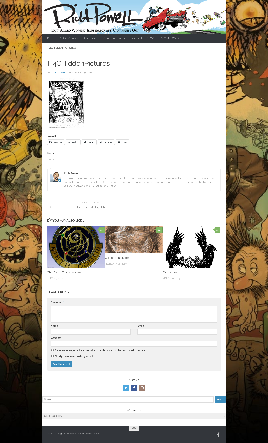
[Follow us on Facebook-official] (218, 435)
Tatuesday (170, 272)
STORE (151, 38)
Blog (50, 38)
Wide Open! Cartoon (115, 38)
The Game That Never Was (65, 272)
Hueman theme (91, 433)
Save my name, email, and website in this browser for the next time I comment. (100, 350)
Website (56, 337)
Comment (57, 302)
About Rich (90, 38)
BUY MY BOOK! (170, 38)
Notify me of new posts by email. (74, 356)
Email (141, 325)
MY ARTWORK (67, 38)
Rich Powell (59, 72)
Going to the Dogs (117, 257)
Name (55, 325)
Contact (137, 38)
